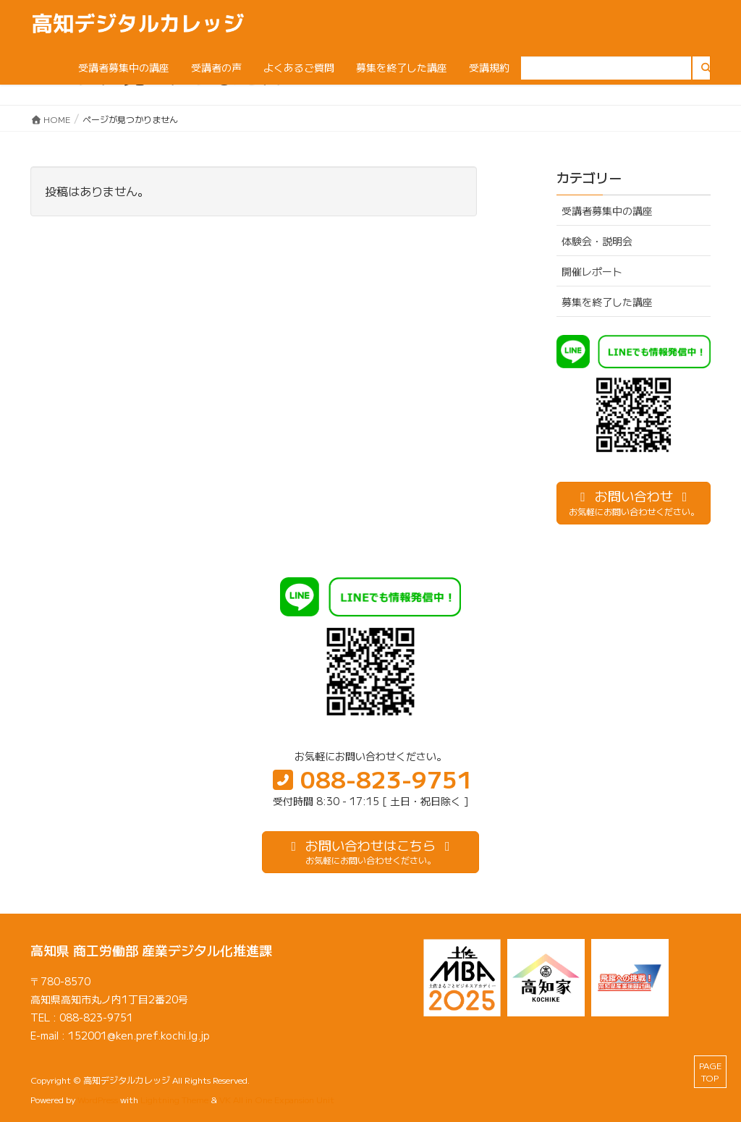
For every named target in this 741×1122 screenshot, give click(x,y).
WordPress (97, 1099)
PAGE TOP (710, 1071)
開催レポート (592, 271)
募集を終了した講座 (607, 301)
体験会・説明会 (597, 241)
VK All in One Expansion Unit (276, 1099)
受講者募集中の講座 (607, 210)
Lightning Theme (174, 1099)
